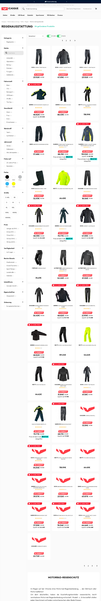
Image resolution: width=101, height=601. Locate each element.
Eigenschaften (9, 271)
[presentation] (34, 2)
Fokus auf (7, 159)
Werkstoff (7, 128)
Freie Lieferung (51, 2)
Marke (6, 48)
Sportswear (40, 15)
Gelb (13, 186)
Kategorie (7, 38)
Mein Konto (70, 8)
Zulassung (7, 277)
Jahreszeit (8, 142)
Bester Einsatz (9, 258)
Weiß (13, 180)
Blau (7, 186)
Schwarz (7, 180)
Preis (6, 225)
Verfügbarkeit (9, 248)
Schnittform (8, 265)
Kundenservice (87, 8)
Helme (5, 15)
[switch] (49, 36)
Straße (12, 15)
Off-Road (21, 15)
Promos (60, 15)
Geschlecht (8, 108)
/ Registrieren (77, 8)
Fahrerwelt (8, 81)
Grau (20, 180)
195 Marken (51, 15)
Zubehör (30, 15)
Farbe (6, 172)
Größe (6, 193)
